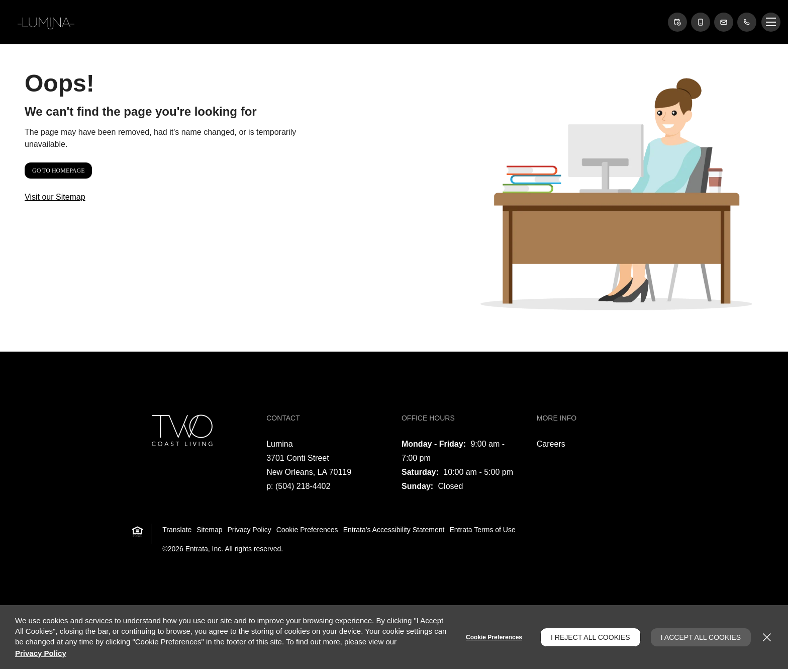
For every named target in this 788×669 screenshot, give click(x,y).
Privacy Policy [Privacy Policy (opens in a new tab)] (249, 530)
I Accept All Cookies (701, 637)
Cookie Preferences (494, 637)
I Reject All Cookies (590, 637)
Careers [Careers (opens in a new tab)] (551, 444)
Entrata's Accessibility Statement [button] (394, 530)
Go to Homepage (58, 170)
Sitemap (209, 530)
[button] (677, 22)
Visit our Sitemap (55, 197)
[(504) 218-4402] (746, 22)
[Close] (767, 637)
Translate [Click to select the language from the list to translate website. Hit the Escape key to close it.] (176, 530)
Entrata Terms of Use (483, 530)
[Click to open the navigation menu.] (770, 22)
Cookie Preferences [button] (307, 530)
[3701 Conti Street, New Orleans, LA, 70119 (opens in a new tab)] (308, 465)
